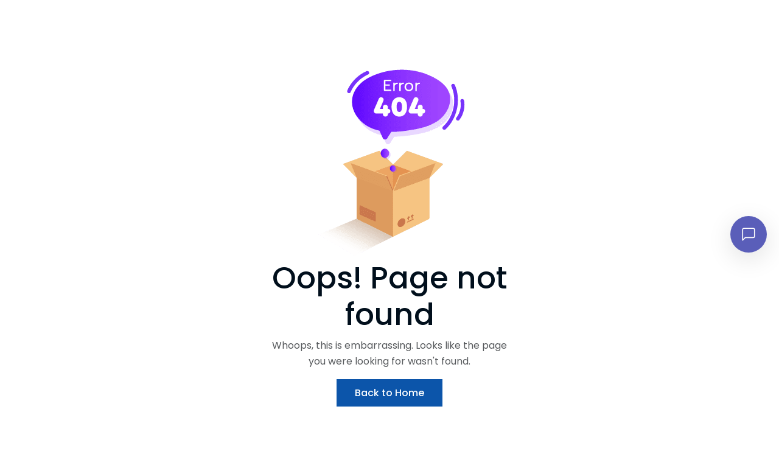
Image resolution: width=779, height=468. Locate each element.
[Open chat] (748, 234)
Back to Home (389, 393)
